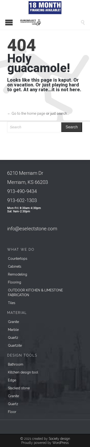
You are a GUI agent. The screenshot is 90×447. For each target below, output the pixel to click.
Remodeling (17, 274)
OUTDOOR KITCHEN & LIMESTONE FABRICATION (35, 292)
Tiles (11, 303)
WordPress (60, 443)
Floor (12, 412)
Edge (12, 380)
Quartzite (15, 345)
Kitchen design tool (23, 372)
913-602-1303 (22, 200)
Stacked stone (19, 388)
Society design (59, 439)
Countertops (17, 258)
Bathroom (15, 364)
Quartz (13, 337)
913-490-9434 (22, 191)
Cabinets (14, 266)
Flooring (14, 282)
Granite (13, 322)
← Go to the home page (26, 113)
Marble (13, 330)
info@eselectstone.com (32, 229)
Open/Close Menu (9, 22)
